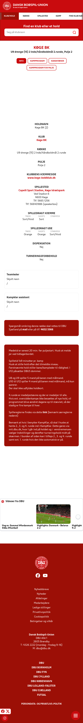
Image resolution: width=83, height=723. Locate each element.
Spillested (42, 187)
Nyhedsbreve (41, 589)
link (45, 412)
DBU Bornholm (41, 667)
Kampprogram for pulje (41, 68)
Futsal (41, 695)
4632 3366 (47, 329)
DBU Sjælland (41, 690)
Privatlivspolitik (41, 612)
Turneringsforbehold (41, 256)
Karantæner (57, 61)
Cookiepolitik (41, 617)
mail (24, 329)
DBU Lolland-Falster (41, 686)
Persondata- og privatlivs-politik (41, 704)
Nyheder (41, 594)
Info (21, 61)
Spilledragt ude (41, 228)
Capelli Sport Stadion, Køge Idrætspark (42, 190)
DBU (41, 663)
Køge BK (42, 140)
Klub (41, 137)
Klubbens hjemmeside (41, 174)
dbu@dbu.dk (43, 648)
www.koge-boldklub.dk (41, 178)
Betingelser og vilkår (41, 621)
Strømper (55, 216)
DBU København (41, 681)
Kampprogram (37, 61)
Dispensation (41, 243)
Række (41, 149)
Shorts (41, 216)
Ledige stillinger (42, 607)
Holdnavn (41, 124)
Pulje (41, 162)
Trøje (28, 216)
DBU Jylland (41, 677)
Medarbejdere (41, 603)
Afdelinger (41, 598)
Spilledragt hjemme (41, 213)
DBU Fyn (41, 672)
